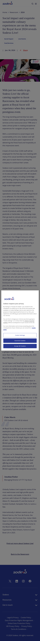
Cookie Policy (26, 617)
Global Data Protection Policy (19, 623)
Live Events (22, 39)
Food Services (8, 43)
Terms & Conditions (18, 629)
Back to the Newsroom (20, 554)
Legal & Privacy (13, 617)
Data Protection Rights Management (19, 620)
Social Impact (8, 39)
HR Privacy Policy (12, 626)
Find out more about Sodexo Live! (20, 543)
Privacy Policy (26, 626)
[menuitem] (7, 3)
